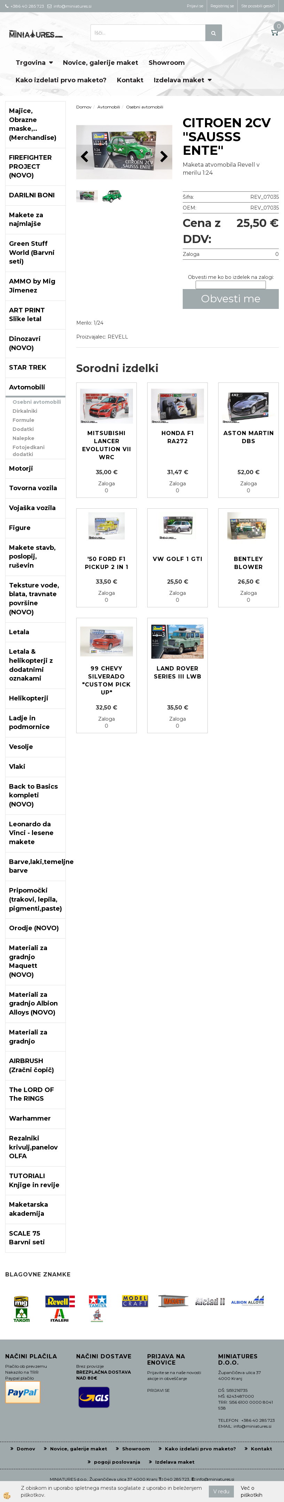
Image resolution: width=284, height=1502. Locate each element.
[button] (163, 157)
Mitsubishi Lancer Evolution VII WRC (106, 445)
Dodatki (23, 429)
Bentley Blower (248, 563)
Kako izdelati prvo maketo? (61, 80)
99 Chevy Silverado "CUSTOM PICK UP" (106, 680)
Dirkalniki (25, 411)
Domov (84, 106)
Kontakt (130, 80)
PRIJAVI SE (158, 1390)
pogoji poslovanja (117, 1462)
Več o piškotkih (251, 1491)
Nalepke (23, 438)
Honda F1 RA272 (177, 437)
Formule (23, 420)
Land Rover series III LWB (178, 672)
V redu (221, 1491)
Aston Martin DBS (248, 437)
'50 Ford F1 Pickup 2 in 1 (106, 563)
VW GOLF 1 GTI (178, 559)
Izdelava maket (179, 80)
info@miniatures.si (215, 1479)
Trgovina (31, 63)
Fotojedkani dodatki (29, 450)
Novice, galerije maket (100, 63)
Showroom (167, 63)
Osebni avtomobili (37, 402)
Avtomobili (108, 106)
